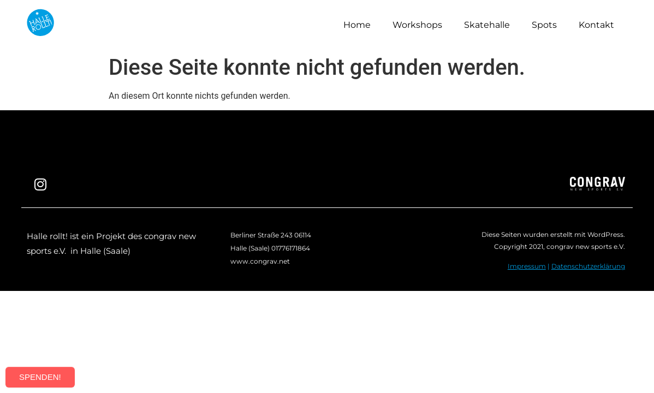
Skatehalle (487, 25)
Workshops (417, 25)
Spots (544, 25)
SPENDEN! (40, 377)
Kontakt (596, 25)
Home (357, 25)
